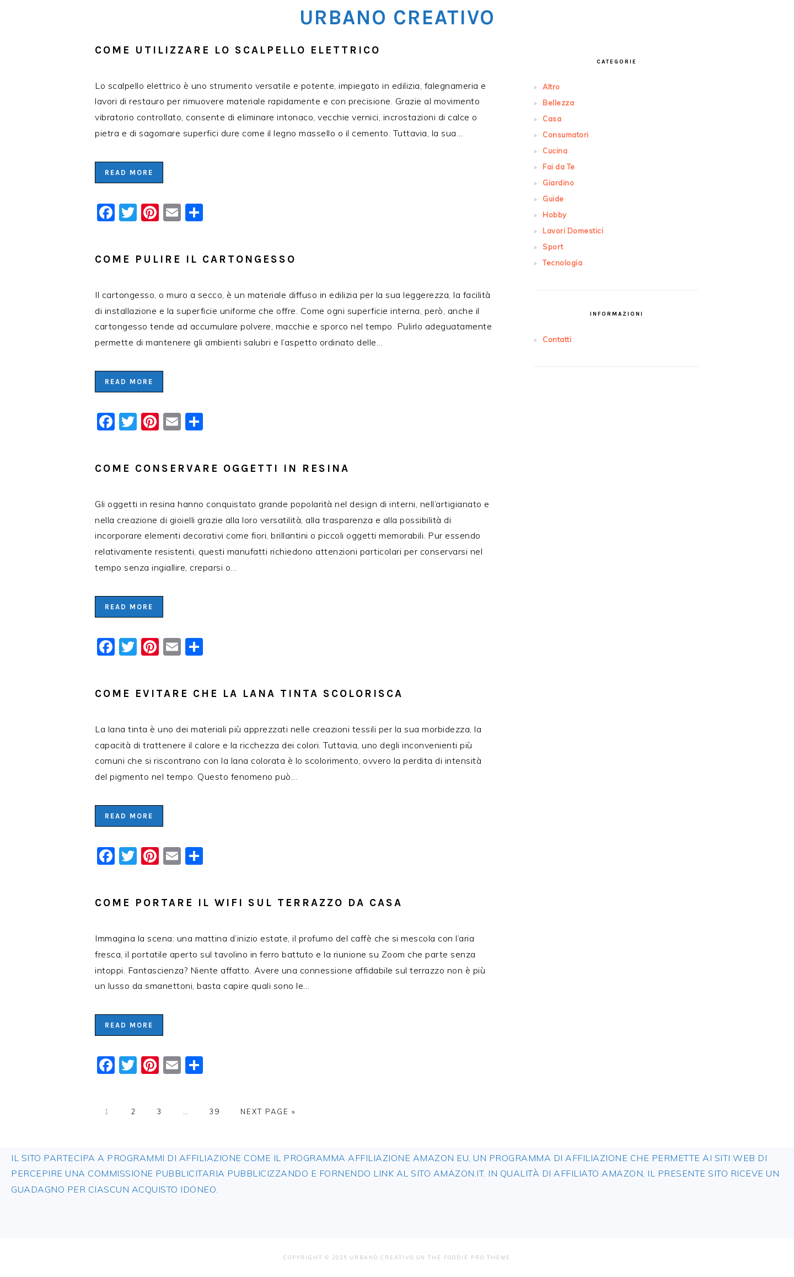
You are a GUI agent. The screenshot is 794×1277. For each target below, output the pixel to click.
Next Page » (268, 1111)
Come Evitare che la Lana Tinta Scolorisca (249, 693)
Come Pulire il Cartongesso (195, 259)
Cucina (555, 150)
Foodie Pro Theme (477, 1257)
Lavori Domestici (573, 230)
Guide (553, 198)
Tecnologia (562, 262)
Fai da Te (559, 166)
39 (214, 1111)
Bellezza (558, 102)
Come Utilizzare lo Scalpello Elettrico (237, 50)
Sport (553, 246)
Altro (551, 86)
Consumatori (566, 134)
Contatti (557, 339)
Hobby (555, 214)
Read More (129, 172)
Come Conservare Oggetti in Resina (222, 468)
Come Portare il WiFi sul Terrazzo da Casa (249, 902)
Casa (552, 118)
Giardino (558, 182)
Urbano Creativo (397, 17)
